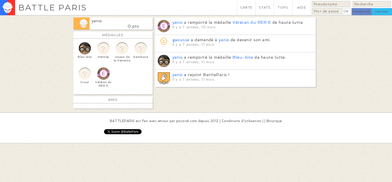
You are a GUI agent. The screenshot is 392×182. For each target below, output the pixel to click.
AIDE (301, 7)
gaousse (181, 39)
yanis (97, 20)
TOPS (283, 7)
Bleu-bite (242, 57)
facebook (361, 11)
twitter (381, 11)
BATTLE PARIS (52, 7)
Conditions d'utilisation (242, 121)
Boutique (274, 121)
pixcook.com (186, 121)
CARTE (246, 7)
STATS (265, 7)
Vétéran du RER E (251, 22)
